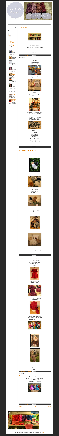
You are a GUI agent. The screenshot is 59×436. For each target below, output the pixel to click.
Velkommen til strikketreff (13, 62)
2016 (9, 35)
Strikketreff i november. (13, 68)
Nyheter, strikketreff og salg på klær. (14, 94)
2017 (9, 34)
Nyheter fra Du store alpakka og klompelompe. (14, 74)
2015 (9, 36)
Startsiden (35, 406)
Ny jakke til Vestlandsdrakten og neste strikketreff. (14, 51)
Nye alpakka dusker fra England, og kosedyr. (28, 150)
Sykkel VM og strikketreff (13, 79)
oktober (10, 46)
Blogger (43, 432)
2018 (9, 33)
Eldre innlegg (49, 406)
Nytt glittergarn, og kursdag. (24, 375)
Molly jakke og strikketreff (13, 56)
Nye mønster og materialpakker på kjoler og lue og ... (12, 44)
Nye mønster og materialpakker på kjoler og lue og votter (30, 258)
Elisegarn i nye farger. (23, 27)
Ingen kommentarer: (29, 55)
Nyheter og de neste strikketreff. (14, 85)
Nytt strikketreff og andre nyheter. (25, 58)
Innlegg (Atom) (23, 407)
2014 (9, 37)
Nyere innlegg (20, 406)
